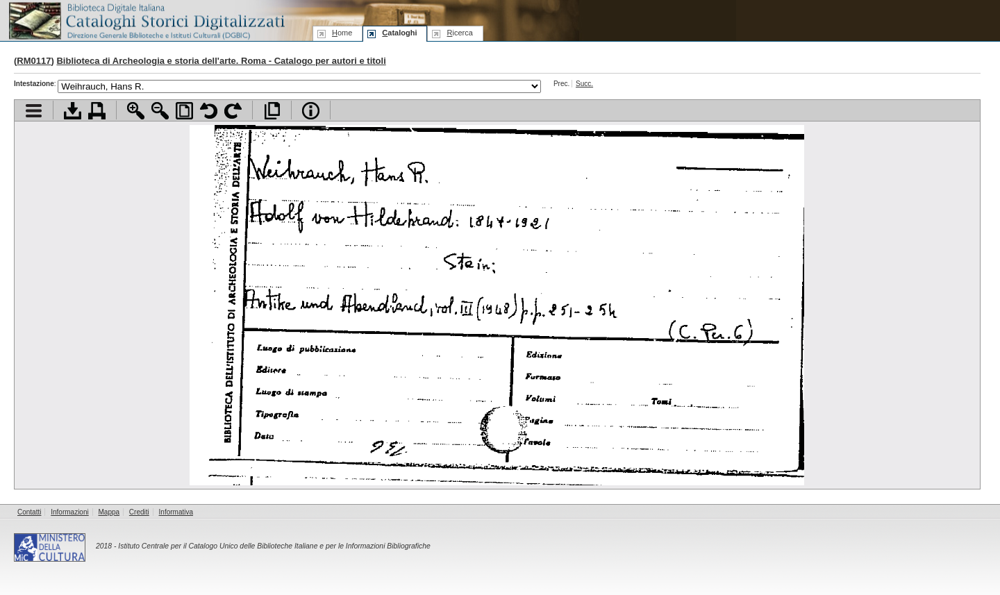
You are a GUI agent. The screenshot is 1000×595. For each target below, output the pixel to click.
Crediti (139, 512)
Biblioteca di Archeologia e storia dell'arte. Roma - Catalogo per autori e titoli (220, 61)
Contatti (29, 512)
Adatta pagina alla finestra (184, 110)
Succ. (584, 83)
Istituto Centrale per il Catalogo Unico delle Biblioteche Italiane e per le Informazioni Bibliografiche (274, 546)
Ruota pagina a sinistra (208, 110)
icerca (459, 32)
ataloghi (399, 32)
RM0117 (34, 61)
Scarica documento (72, 110)
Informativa (176, 512)
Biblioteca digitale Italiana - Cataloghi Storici (146, 20)
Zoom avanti (135, 110)
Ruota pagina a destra (233, 110)
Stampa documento (97, 110)
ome (342, 32)
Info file (310, 110)
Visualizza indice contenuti (33, 110)
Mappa (109, 512)
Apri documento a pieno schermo (272, 110)
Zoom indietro (160, 110)
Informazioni (69, 512)
